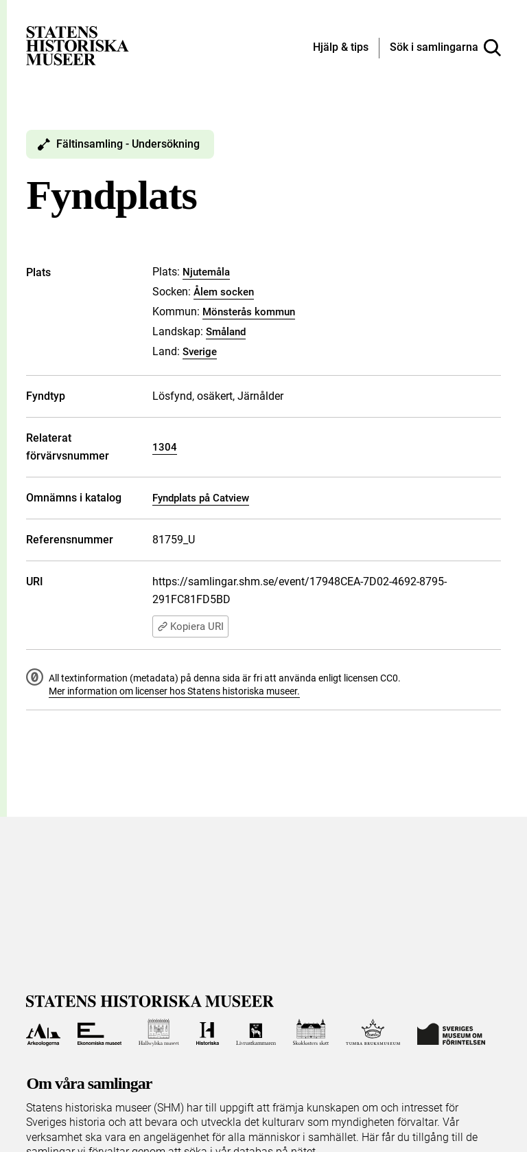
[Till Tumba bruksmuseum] (373, 1032)
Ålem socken (224, 292)
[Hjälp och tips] (340, 48)
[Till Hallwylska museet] (159, 1032)
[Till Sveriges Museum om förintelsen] (451, 1032)
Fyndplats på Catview (200, 498)
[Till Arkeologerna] (43, 1032)
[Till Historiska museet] (207, 1032)
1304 (164, 447)
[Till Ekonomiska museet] (99, 1032)
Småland (226, 332)
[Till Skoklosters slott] (311, 1032)
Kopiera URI (190, 626)
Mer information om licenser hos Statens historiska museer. (174, 691)
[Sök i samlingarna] (445, 48)
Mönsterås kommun (248, 312)
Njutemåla (206, 272)
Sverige (200, 352)
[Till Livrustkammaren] (256, 1032)
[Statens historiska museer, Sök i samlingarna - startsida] (77, 45)
